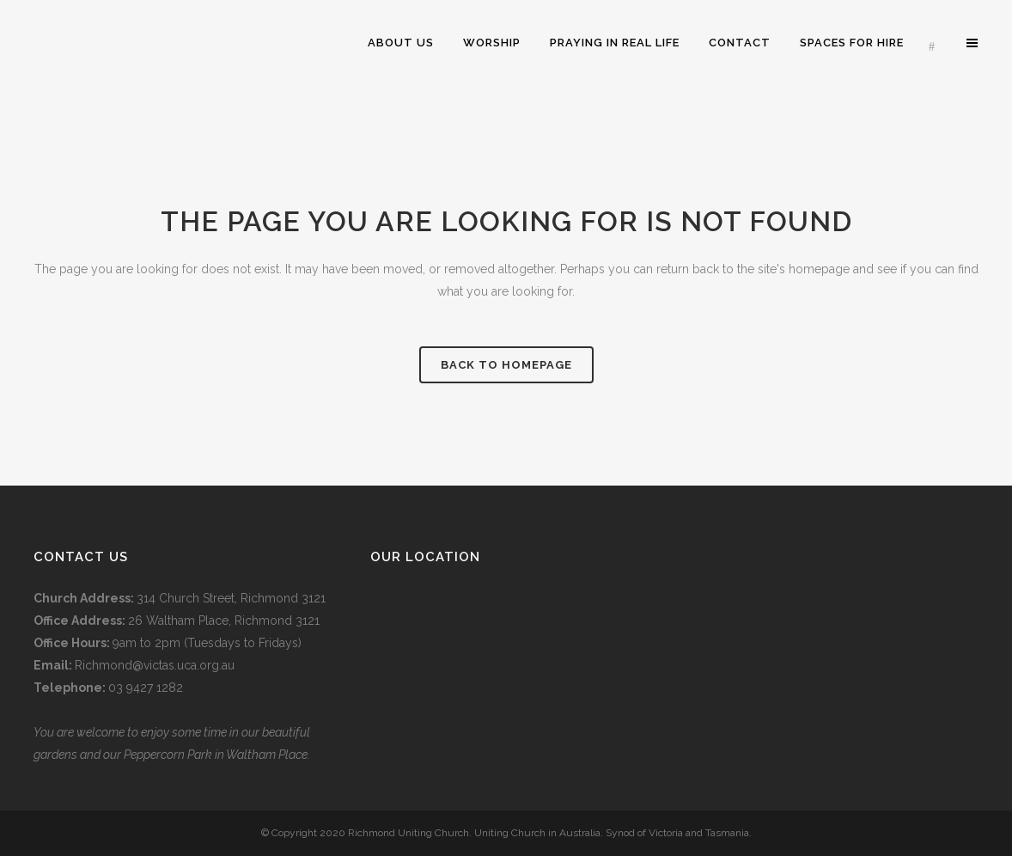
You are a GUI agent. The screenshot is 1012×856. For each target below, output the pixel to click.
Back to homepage (506, 364)
